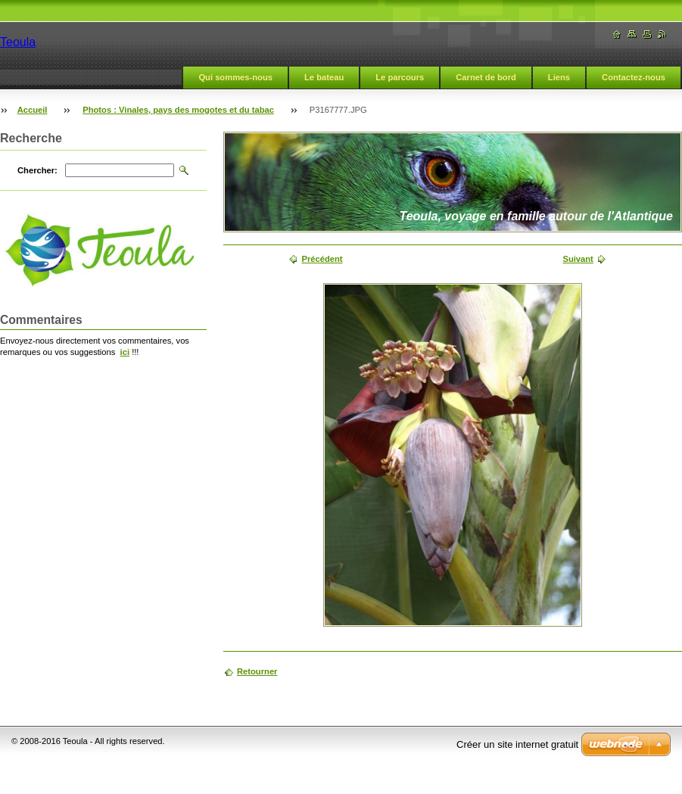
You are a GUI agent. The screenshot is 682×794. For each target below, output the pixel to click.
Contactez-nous (633, 77)
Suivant (577, 258)
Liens (559, 77)
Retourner (257, 671)
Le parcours (399, 77)
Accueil (32, 109)
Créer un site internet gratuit (517, 744)
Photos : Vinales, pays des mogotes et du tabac (178, 109)
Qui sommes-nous (235, 77)
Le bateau (324, 77)
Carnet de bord (486, 77)
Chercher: (37, 170)
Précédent (321, 258)
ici (124, 352)
